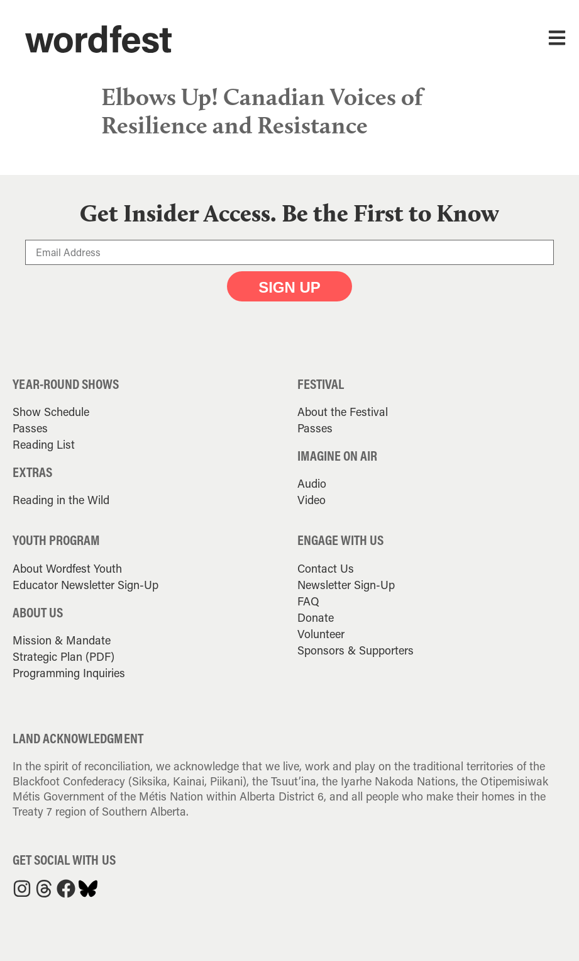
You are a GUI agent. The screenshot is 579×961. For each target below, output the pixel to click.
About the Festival (342, 411)
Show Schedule (51, 411)
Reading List (44, 444)
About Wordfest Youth (67, 568)
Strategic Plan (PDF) (63, 656)
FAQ (308, 601)
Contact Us (325, 568)
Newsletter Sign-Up (346, 584)
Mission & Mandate (62, 640)
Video (311, 499)
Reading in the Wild (61, 499)
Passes (30, 428)
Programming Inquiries (69, 672)
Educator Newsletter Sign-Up (85, 584)
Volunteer (321, 633)
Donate (315, 617)
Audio (311, 483)
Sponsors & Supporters (355, 650)
